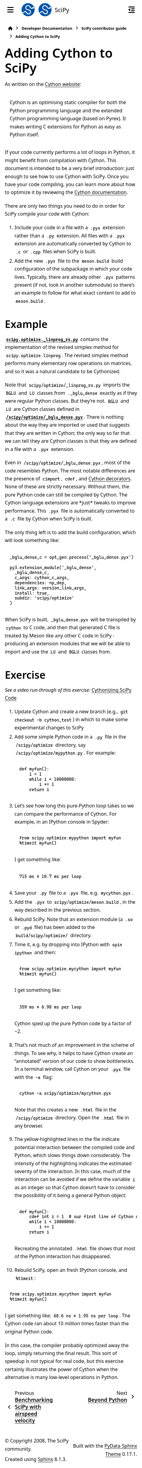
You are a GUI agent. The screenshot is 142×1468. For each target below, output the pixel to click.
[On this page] (131, 10)
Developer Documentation (46, 28)
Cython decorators (110, 478)
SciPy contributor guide (103, 28)
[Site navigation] (10, 10)
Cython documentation (100, 192)
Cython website (62, 84)
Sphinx (45, 1459)
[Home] (10, 28)
